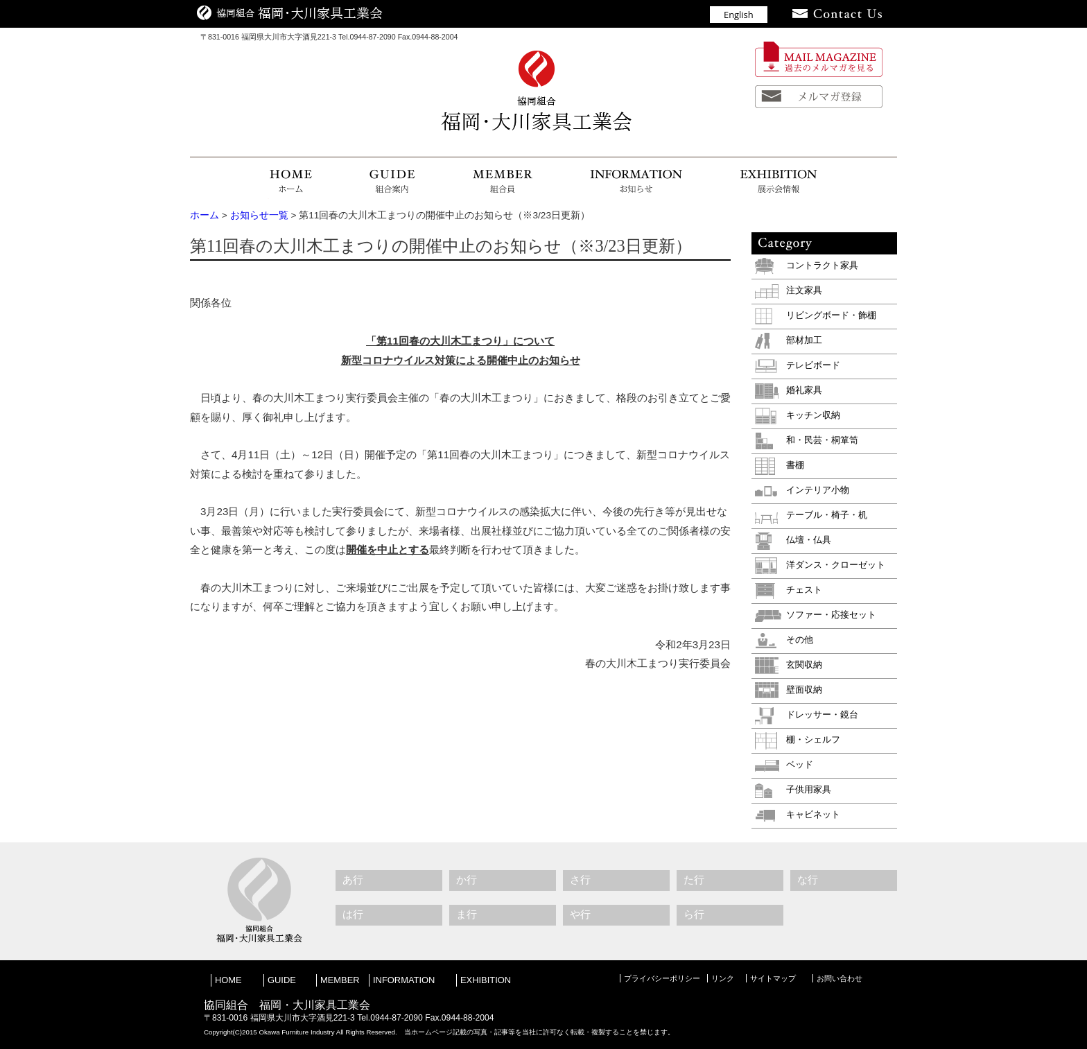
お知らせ (632, 181)
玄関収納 (804, 664)
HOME (304, 181)
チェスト (804, 589)
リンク (722, 978)
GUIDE (282, 980)
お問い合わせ (839, 978)
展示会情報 (765, 181)
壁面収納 (804, 689)
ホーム (204, 215)
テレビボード (813, 365)
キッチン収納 (813, 415)
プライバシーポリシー (662, 978)
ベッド (799, 764)
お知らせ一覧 (259, 215)
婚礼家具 (804, 390)
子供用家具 (808, 789)
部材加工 (804, 340)
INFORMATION (404, 980)
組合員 (497, 181)
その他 (799, 639)
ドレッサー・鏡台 (822, 714)
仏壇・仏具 (808, 540)
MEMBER (340, 980)
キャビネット (813, 814)
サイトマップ (773, 978)
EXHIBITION (485, 980)
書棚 (795, 465)
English (739, 14)
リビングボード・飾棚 (831, 315)
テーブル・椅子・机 (826, 515)
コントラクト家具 (822, 265)
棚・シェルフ (813, 739)
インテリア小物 (817, 490)
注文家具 (804, 290)
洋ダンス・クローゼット (835, 565)
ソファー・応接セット (831, 614)
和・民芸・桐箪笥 (822, 440)
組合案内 (391, 181)
